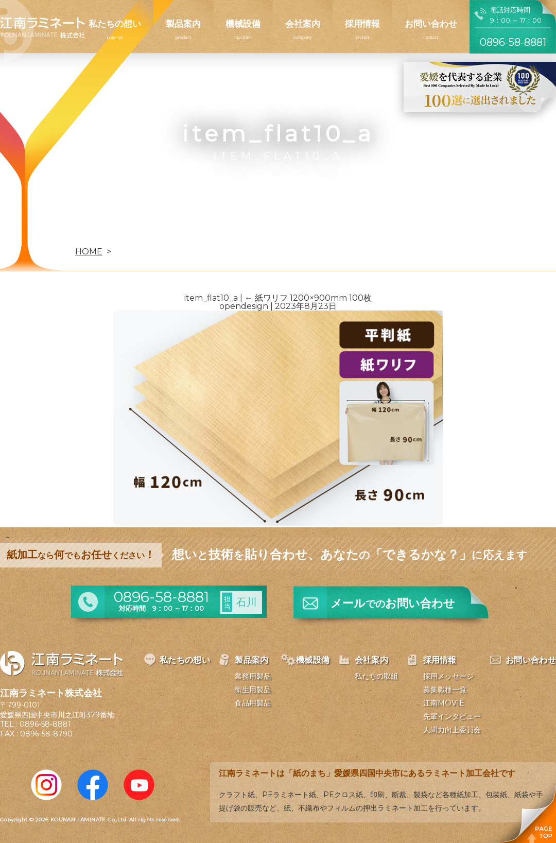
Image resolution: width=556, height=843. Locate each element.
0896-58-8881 (45, 724)
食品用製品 (253, 703)
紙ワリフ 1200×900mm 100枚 (308, 298)
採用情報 (362, 24)
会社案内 (302, 24)
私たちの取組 (376, 676)
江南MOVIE (443, 703)
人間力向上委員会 (452, 729)
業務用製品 (253, 676)
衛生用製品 (253, 689)
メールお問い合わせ (393, 603)
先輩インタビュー (452, 716)
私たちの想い (115, 24)
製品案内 (183, 24)
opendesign (243, 306)
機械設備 (242, 24)
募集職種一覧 (444, 689)
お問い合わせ (431, 24)
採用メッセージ (448, 676)
